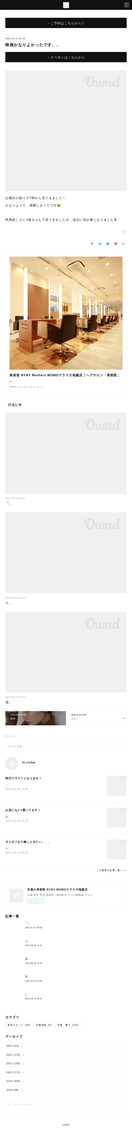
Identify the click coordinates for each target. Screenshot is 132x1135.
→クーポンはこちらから (66, 57)
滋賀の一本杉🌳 (17, 706)
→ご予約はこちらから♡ (66, 23)
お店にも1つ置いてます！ (23, 814)
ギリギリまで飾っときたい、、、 (28, 845)
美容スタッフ (18, 1029)
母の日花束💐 (33, 980)
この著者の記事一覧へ (111, 874)
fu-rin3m (28, 766)
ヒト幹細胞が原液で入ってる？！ (45, 998)
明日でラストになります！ (23, 782)
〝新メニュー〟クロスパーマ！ (29, 507)
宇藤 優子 (68, 1029)
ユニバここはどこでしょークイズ (31, 606)
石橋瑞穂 (44, 1029)
